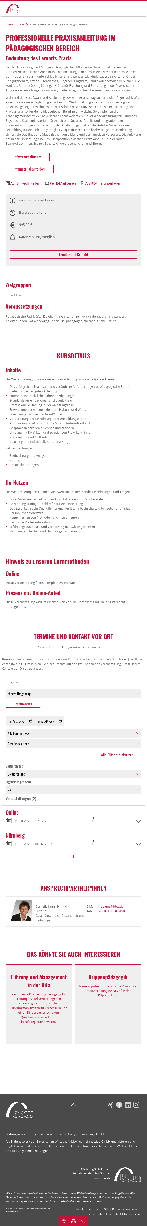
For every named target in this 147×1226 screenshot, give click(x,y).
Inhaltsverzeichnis (131, 1213)
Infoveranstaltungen (28, 157)
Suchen (125, 8)
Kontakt (80, 1209)
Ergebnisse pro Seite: (19, 781)
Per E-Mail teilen (63, 183)
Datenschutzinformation (125, 1209)
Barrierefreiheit (96, 1213)
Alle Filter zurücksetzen (117, 755)
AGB (106, 1209)
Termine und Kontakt (73, 254)
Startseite (113, 1213)
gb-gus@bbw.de (112, 906)
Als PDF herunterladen (103, 183)
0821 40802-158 (113, 911)
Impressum (94, 1209)
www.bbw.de (102, 1178)
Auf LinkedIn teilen (25, 183)
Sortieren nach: (15, 766)
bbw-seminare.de (15, 24)
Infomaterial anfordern (30, 169)
